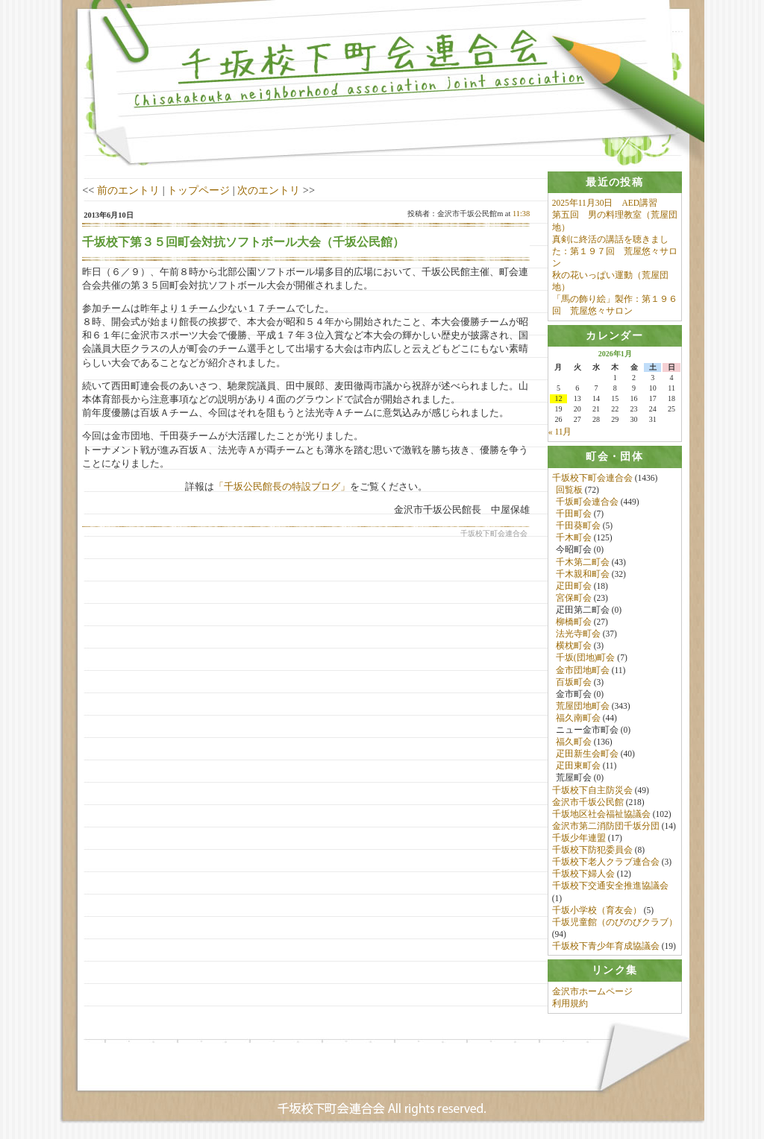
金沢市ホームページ (592, 992)
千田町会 (574, 514)
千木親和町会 (583, 574)
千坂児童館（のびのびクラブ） (614, 922)
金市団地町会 (583, 670)
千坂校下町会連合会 (592, 477)
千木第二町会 (583, 562)
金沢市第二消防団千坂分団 (606, 825)
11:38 (521, 213)
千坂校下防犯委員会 (592, 850)
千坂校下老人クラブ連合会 (606, 862)
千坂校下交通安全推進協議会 (610, 886)
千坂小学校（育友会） (597, 910)
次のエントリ (268, 190)
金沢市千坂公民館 (588, 802)
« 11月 (560, 432)
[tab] (615, 182)
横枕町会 (574, 646)
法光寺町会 (578, 634)
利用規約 (570, 1004)
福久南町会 (578, 717)
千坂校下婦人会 (583, 874)
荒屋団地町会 (583, 705)
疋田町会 (574, 585)
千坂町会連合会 (587, 501)
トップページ (198, 190)
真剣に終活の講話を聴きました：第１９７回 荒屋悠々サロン (614, 251)
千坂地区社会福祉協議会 (601, 814)
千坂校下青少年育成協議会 (606, 946)
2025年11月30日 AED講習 (604, 202)
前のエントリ (128, 190)
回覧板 (569, 489)
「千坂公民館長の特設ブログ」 (282, 486)
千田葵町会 (578, 526)
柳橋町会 (574, 622)
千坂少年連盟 (579, 838)
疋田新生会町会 (587, 754)
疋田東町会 (578, 766)
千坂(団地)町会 (586, 658)
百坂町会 (574, 682)
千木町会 (574, 538)
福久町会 (574, 742)
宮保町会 (574, 597)
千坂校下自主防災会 (592, 790)
